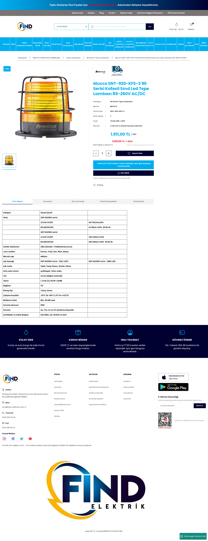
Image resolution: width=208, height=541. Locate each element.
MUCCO (113, 106)
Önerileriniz (138, 201)
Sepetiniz (127, 399)
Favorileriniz (128, 393)
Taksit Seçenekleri (108, 201)
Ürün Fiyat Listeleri (176, 13)
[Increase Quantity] (108, 153)
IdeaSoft (89, 531)
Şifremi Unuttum (60, 393)
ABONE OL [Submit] (199, 406)
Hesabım (126, 381)
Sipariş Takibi (128, 387)
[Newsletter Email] (182, 405)
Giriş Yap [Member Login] (173, 29)
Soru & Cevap (78, 201)
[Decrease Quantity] (96, 153)
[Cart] (191, 26)
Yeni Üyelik (58, 381)
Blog (102, 13)
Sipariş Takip (126, 13)
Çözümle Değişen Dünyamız (150, 13)
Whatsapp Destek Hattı (193, 536)
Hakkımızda (77, 13)
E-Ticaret (97, 531)
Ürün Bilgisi (17, 201)
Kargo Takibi (59, 410)
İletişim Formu (59, 399)
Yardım (112, 13)
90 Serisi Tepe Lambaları (121, 101)
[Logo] (26, 26)
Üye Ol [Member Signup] (180, 29)
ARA (149, 26)
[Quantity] (102, 153)
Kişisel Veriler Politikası (97, 405)
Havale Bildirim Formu (62, 405)
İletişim (91, 13)
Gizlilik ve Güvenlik (96, 393)
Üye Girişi (57, 387)
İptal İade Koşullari (96, 399)
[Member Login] (176, 24)
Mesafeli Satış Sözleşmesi (99, 387)
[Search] (121, 26)
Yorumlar (47, 201)
